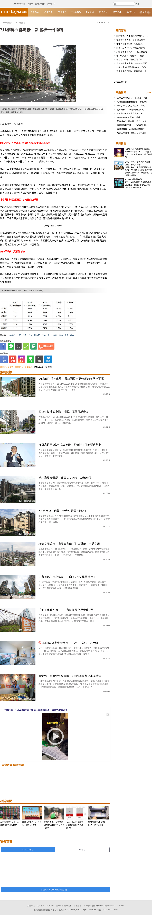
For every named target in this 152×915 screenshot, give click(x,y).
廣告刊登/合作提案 (64, 905)
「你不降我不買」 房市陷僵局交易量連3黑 (66, 609)
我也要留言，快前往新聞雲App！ (55, 889)
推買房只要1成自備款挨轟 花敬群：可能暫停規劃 (70, 444)
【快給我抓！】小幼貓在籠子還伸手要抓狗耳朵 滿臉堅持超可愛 (34, 710)
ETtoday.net (74, 910)
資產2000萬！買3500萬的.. (129, 117)
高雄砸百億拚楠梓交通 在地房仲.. (132, 102)
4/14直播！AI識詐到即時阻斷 (137, 149)
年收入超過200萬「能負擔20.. (129, 44)
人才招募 (40, 905)
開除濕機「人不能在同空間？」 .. (132, 36)
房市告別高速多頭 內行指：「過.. (132, 98)
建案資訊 (117, 12)
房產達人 (62, 12)
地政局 (37, 335)
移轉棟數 (11, 335)
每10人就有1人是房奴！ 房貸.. (130, 55)
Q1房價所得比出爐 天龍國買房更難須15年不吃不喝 (71, 378)
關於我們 (50, 905)
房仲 (44, 335)
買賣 (66, 335)
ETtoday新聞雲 (19, 1)
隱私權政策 (98, 905)
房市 (25, 335)
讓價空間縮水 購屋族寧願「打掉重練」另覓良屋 (71, 543)
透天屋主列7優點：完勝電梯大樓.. (131, 71)
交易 (19, 335)
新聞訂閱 (51, 1)
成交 (30, 335)
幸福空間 (131, 12)
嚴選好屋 (144, 12)
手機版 (30, 1)
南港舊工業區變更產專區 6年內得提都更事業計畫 (70, 675)
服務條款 (87, 905)
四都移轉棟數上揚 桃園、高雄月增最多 (65, 411)
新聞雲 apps (40, 1)
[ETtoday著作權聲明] (43, 367)
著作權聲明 (110, 905)
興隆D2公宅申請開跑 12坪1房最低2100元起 (70, 642)
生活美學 (89, 12)
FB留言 (82, 850)
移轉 (61, 335)
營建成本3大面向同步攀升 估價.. (131, 67)
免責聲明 (120, 905)
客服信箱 (77, 905)
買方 (49, 335)
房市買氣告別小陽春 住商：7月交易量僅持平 (69, 576)
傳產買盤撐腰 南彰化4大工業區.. (132, 133)
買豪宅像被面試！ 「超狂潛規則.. (132, 52)
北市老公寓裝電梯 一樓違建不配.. (132, 63)
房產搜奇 (48, 12)
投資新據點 (76, 12)
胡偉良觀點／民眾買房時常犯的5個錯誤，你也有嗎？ (54, 825)
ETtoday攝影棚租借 (133, 179)
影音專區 (103, 12)
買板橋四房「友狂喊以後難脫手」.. (132, 129)
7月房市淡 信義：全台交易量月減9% (62, 510)
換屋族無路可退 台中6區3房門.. (131, 40)
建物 (72, 335)
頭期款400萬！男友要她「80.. (129, 59)
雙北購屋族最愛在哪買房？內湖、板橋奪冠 (65, 477)
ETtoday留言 (27, 850)
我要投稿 (31, 905)
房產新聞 (34, 12)
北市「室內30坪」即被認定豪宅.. (131, 48)
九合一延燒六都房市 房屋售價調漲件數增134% (75, 825)
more (149, 93)
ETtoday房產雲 (14, 12)
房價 (55, 335)
